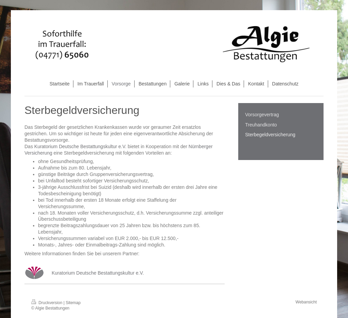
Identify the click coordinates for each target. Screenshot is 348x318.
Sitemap (73, 302)
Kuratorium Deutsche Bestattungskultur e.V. (80, 146)
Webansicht (306, 302)
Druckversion (47, 302)
